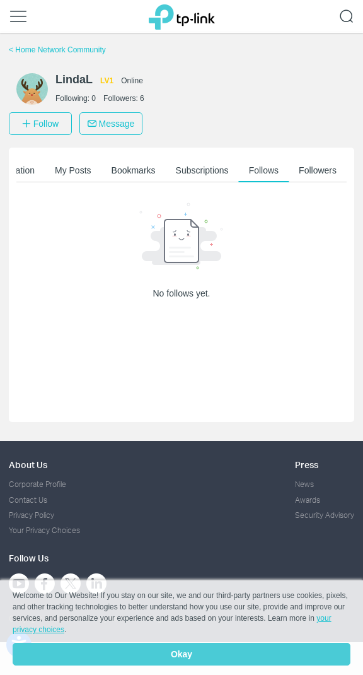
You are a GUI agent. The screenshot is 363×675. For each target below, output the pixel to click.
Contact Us (28, 500)
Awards (307, 500)
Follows (264, 170)
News (304, 484)
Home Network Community (57, 49)
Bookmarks (134, 170)
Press (306, 464)
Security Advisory (324, 515)
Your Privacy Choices (44, 530)
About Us (28, 464)
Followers (318, 170)
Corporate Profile (37, 484)
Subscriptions (202, 170)
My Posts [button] (73, 170)
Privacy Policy (31, 515)
